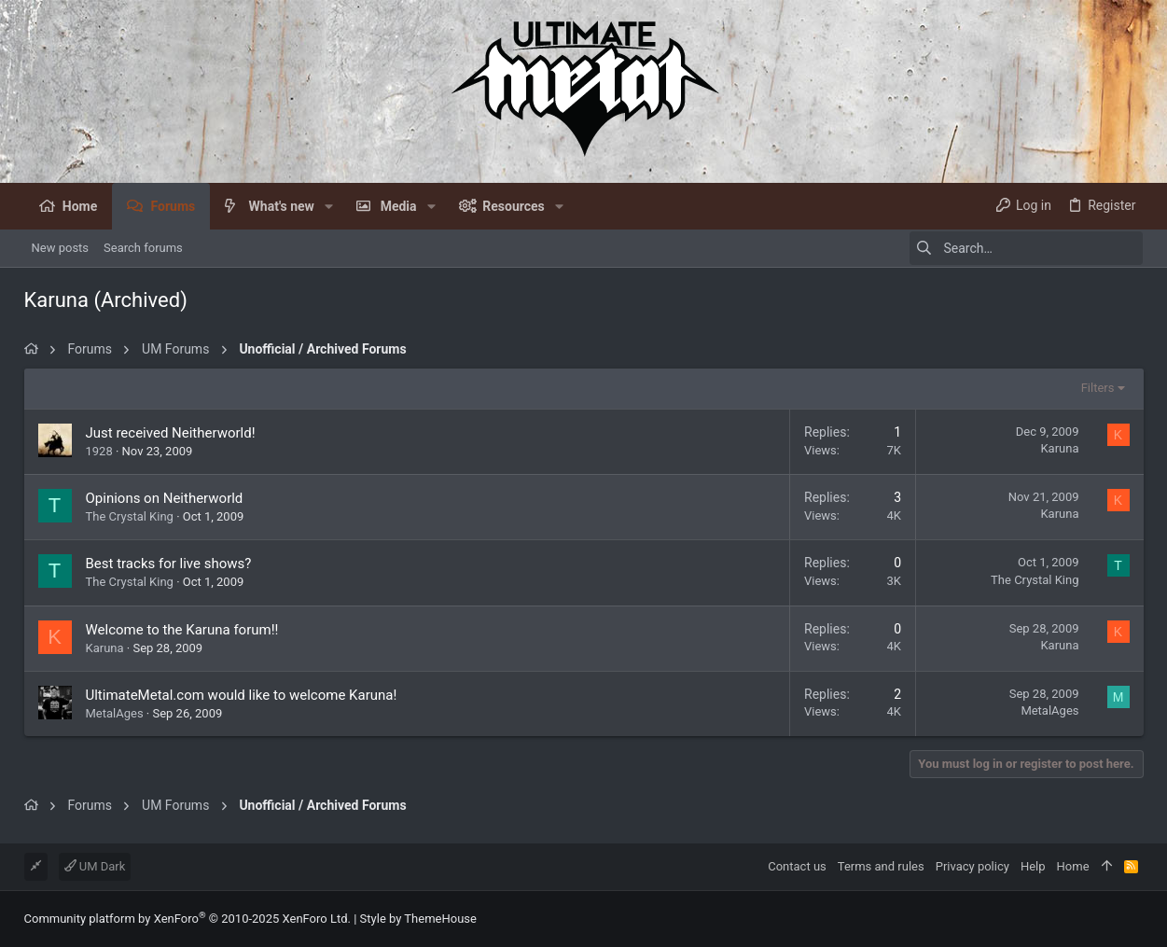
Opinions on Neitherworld (164, 498)
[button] (328, 206)
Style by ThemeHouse (418, 919)
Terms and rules (881, 866)
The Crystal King (130, 516)
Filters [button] (1098, 388)
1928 (99, 451)
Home (1073, 866)
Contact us (797, 866)
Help (1033, 866)
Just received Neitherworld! (171, 433)
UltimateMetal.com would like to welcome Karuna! (241, 695)
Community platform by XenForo (187, 919)
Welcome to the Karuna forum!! (182, 629)
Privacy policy (972, 866)
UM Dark (95, 866)
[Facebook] (1135, 919)
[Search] (1026, 248)
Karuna (105, 648)
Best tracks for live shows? (169, 563)
